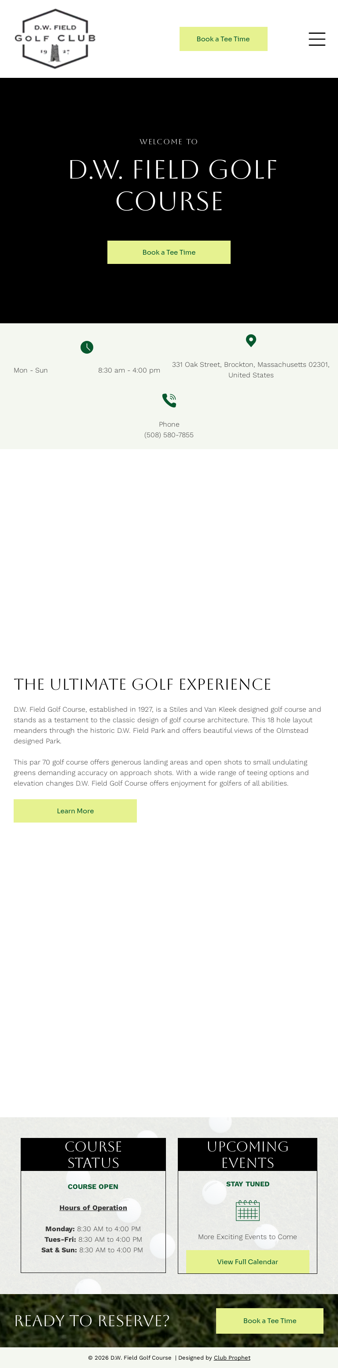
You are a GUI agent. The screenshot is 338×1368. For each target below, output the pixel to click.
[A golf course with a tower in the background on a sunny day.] (85, 1071)
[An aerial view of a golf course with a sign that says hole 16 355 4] (253, 980)
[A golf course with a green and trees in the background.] (85, 889)
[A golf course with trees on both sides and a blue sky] (85, 980)
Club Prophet (232, 1357)
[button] (317, 39)
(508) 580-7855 (169, 435)
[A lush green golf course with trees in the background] (253, 889)
